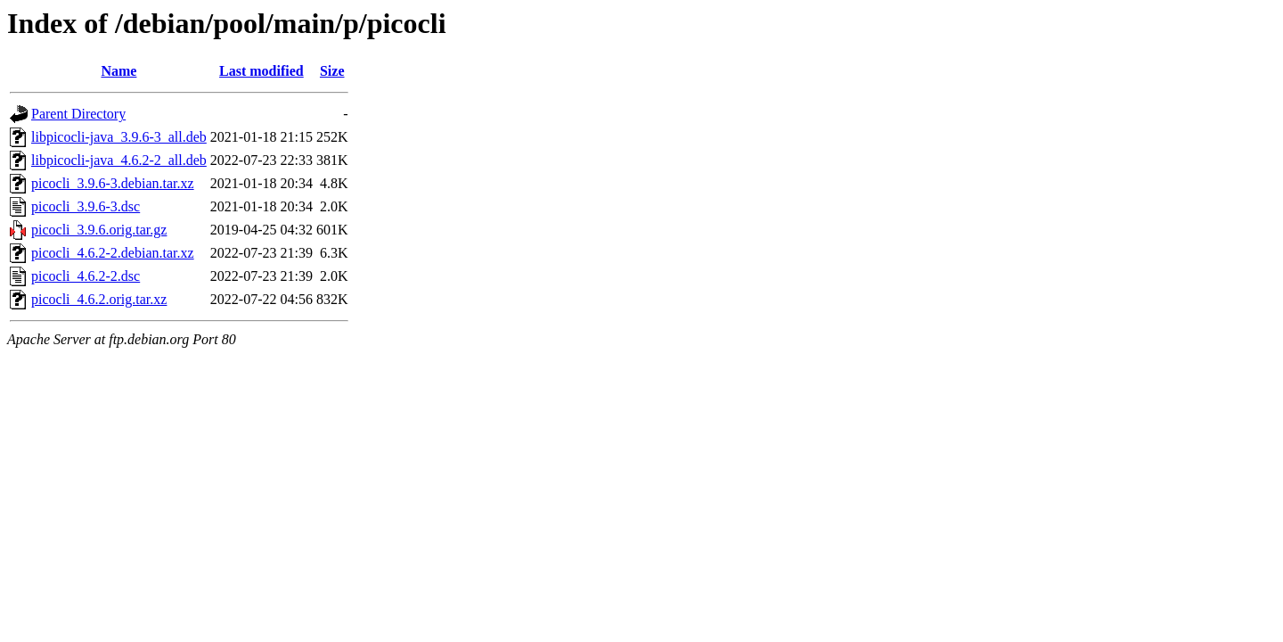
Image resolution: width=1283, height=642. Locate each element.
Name (118, 70)
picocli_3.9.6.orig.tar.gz (99, 229)
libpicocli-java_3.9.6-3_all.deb (119, 136)
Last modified (261, 70)
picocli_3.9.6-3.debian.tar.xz (112, 183)
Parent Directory (78, 113)
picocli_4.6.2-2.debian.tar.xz (112, 252)
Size (332, 70)
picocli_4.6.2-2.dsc (85, 276)
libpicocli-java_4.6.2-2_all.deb (119, 160)
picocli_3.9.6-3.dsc (85, 206)
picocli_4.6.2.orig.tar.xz (99, 299)
